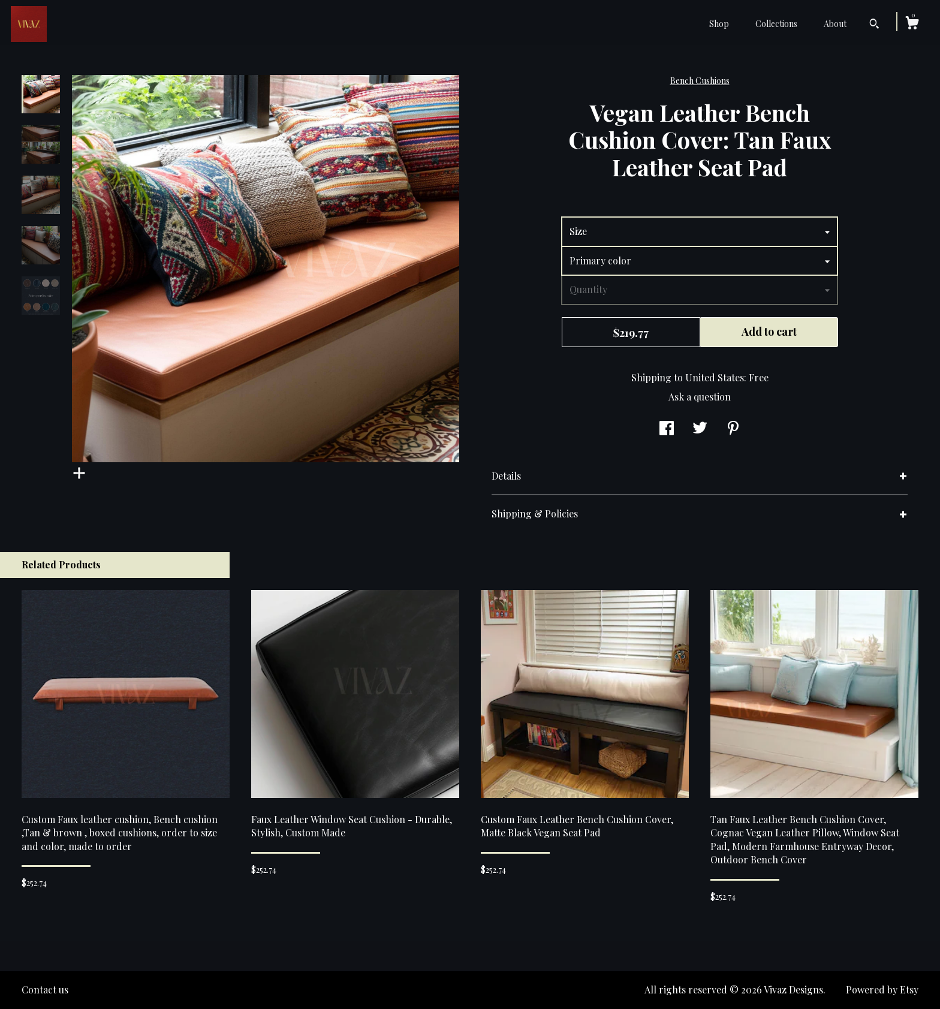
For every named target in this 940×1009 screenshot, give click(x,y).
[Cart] (911, 24)
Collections (776, 23)
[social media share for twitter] (700, 429)
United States (714, 377)
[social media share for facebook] (666, 429)
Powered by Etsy (882, 989)
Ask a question (699, 396)
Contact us (45, 989)
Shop (719, 23)
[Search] (874, 25)
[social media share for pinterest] (733, 429)
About (835, 23)
